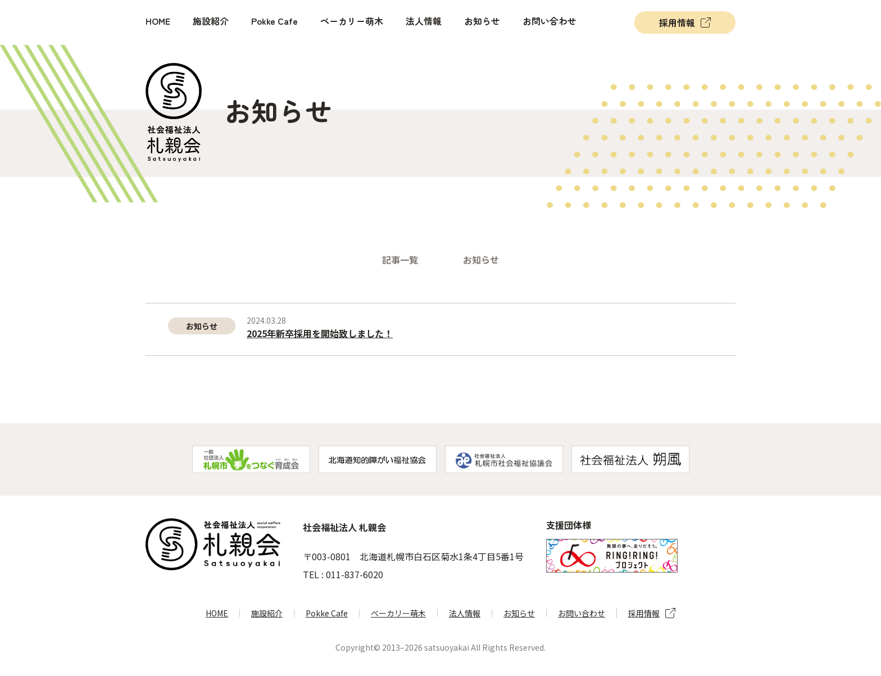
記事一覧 (400, 259)
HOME (158, 21)
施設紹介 (211, 21)
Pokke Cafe (274, 21)
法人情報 (424, 21)
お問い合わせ (549, 21)
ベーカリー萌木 (351, 21)
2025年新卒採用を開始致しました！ (320, 333)
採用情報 (677, 22)
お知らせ (482, 21)
